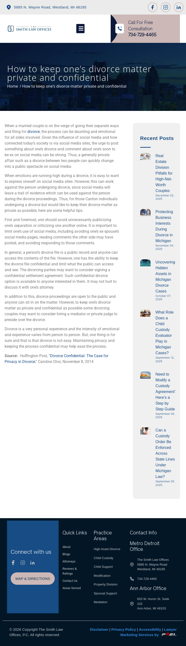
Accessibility (150, 629)
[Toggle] (80, 28)
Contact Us (70, 581)
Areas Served (71, 588)
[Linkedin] (179, 7)
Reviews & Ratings (69, 571)
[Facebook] (152, 7)
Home (12, 86)
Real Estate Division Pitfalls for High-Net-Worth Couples (163, 173)
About (66, 547)
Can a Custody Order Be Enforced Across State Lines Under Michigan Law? (165, 453)
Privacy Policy (123, 629)
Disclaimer (99, 629)
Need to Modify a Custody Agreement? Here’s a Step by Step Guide (166, 391)
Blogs (66, 554)
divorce (33, 131)
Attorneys (69, 561)
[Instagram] (165, 7)
